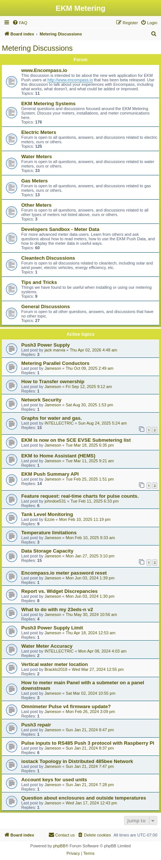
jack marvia (54, 350)
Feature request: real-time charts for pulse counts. (80, 496)
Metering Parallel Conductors (55, 363)
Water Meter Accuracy (47, 646)
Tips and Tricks (39, 282)
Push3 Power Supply (45, 345)
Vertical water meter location (54, 664)
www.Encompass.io (44, 70)
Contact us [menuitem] (61, 834)
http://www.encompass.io (70, 80)
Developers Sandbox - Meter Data (60, 229)
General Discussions (45, 306)
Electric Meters (38, 132)
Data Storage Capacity (47, 551)
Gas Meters (34, 181)
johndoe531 (55, 501)
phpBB (59, 846)
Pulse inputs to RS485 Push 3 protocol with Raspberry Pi (87, 743)
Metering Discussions (37, 48)
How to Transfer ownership (52, 381)
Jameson (52, 368)
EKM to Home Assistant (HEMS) (58, 456)
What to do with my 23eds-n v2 (57, 609)
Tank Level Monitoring (47, 514)
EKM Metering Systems (48, 103)
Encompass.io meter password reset (64, 573)
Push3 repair (36, 725)
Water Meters (36, 156)
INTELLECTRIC (58, 423)
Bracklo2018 (55, 669)
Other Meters (36, 205)
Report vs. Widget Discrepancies (59, 591)
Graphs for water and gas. (51, 418)
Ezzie (49, 519)
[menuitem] (19, 22)
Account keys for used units (54, 779)
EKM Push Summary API (50, 474)
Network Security (41, 400)
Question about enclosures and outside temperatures (83, 798)
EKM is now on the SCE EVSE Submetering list (76, 440)
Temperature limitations (49, 532)
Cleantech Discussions (48, 258)
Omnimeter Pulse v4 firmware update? (66, 706)
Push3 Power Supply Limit (52, 628)
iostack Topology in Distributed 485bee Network (77, 761)
